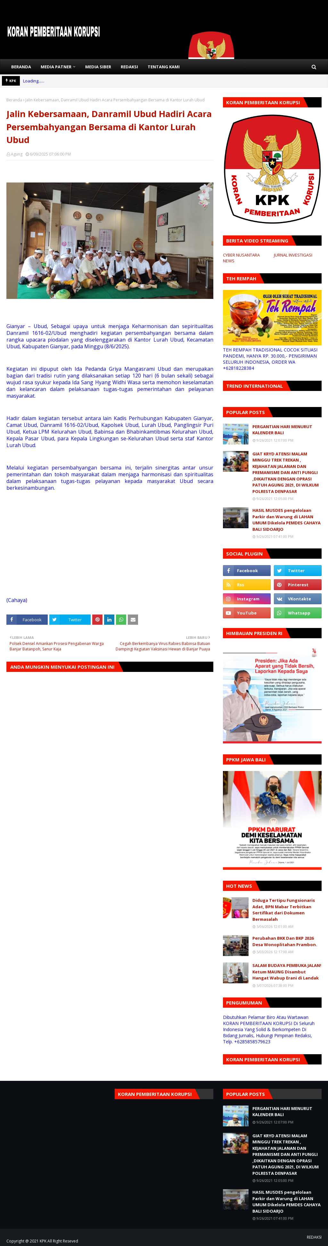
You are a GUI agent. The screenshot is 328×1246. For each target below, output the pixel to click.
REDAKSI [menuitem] (129, 67)
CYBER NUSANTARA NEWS (241, 258)
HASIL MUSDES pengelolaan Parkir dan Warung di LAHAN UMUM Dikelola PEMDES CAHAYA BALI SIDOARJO (286, 519)
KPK (43, 1241)
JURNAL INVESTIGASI (293, 255)
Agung (16, 154)
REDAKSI (314, 1237)
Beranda (14, 100)
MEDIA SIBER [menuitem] (98, 67)
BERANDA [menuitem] (21, 67)
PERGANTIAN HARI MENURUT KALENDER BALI (282, 430)
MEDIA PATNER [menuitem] (56, 67)
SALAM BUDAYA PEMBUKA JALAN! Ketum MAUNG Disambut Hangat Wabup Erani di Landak (286, 971)
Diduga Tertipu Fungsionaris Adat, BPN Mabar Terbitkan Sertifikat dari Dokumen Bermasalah (283, 909)
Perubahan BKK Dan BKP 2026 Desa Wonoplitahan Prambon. (284, 941)
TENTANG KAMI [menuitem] (164, 67)
